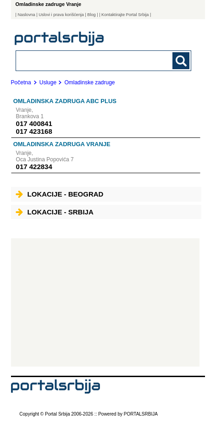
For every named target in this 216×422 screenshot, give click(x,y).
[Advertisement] (105, 302)
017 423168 (34, 131)
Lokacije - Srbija (55, 212)
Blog (91, 14)
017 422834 (34, 166)
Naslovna (26, 14)
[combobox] (87, 60)
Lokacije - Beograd (60, 194)
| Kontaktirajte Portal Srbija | (125, 14)
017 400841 (34, 123)
